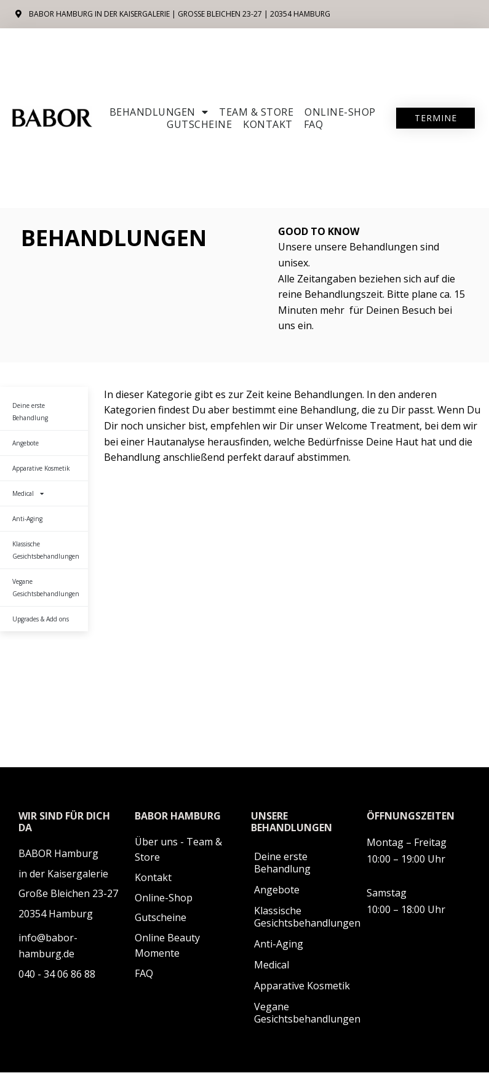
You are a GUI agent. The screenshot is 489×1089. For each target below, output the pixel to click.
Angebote (25, 443)
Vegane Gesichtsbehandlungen (45, 587)
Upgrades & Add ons (40, 619)
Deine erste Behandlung (30, 411)
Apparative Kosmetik (41, 468)
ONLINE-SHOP (340, 112)
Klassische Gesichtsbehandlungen (45, 550)
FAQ (314, 124)
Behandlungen (159, 112)
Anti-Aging (27, 518)
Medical (28, 493)
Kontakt (268, 124)
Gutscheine (199, 124)
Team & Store (256, 112)
